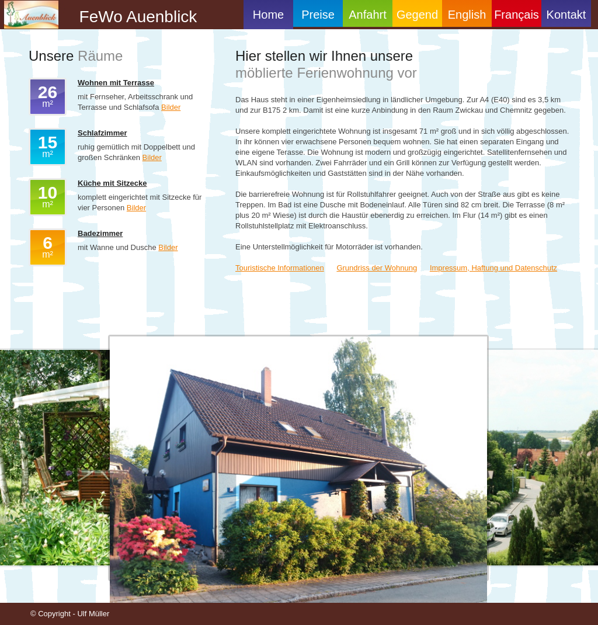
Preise (318, 14)
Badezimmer (100, 233)
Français (516, 14)
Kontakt (566, 14)
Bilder (170, 107)
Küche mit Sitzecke (112, 183)
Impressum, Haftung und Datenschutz (493, 267)
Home (268, 14)
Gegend (417, 14)
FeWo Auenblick (133, 17)
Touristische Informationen (279, 267)
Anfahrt (367, 14)
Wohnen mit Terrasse (116, 82)
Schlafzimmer (102, 133)
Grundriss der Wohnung (376, 267)
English (467, 14)
